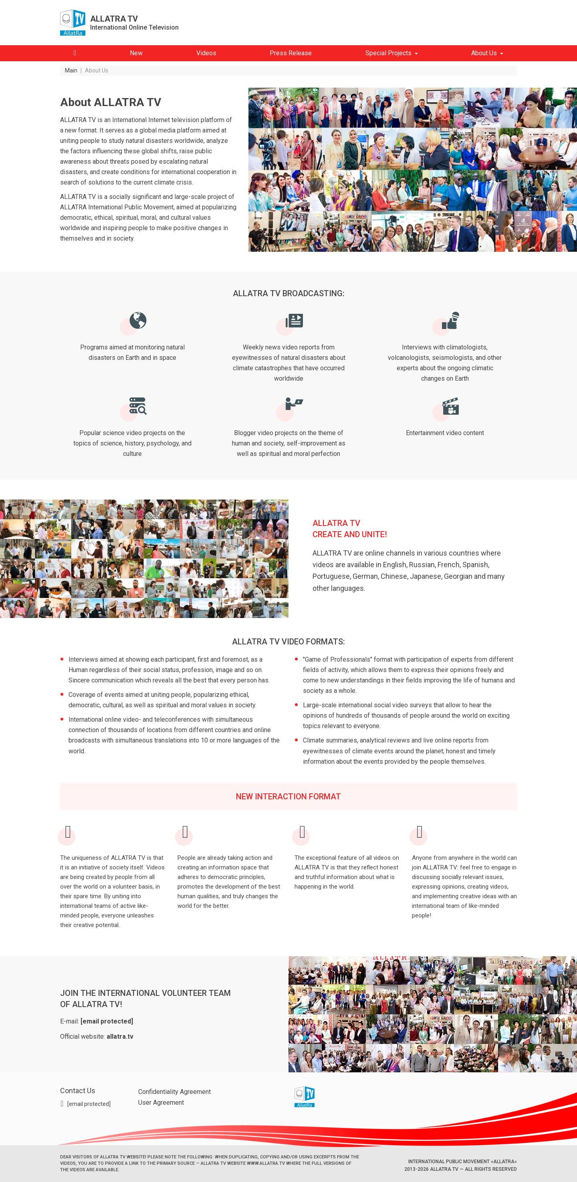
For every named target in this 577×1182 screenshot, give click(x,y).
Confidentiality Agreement (174, 1092)
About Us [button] (484, 53)
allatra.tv (120, 1036)
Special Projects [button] (388, 53)
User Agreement (161, 1102)
